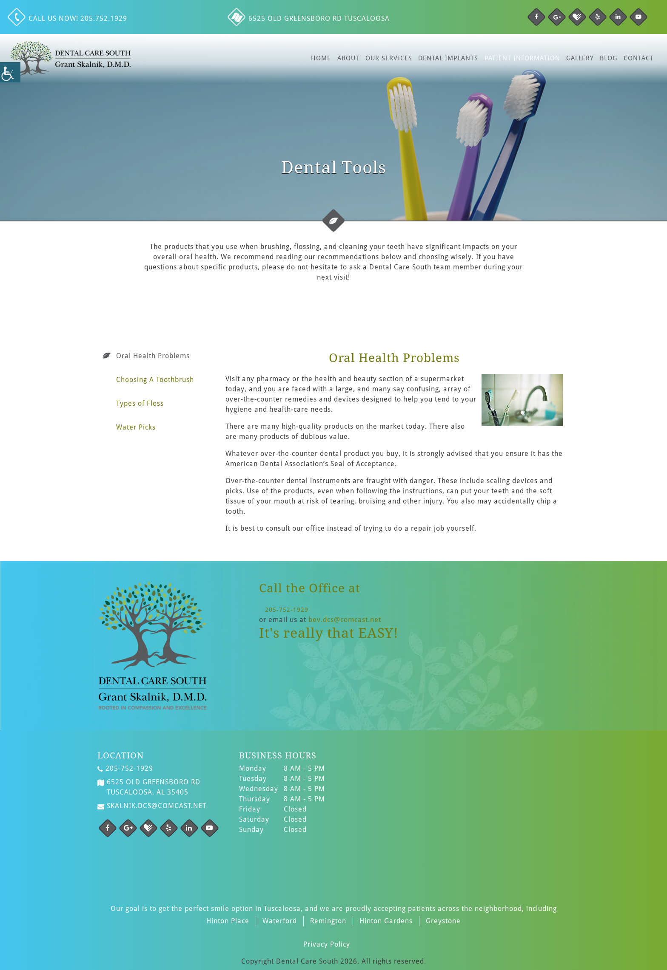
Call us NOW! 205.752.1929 (68, 18)
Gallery (580, 58)
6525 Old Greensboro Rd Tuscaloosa (310, 18)
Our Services (388, 58)
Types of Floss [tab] (140, 403)
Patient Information (522, 58)
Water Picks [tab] (136, 427)
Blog (608, 58)
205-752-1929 (286, 609)
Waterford (279, 921)
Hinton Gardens (386, 921)
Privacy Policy (326, 944)
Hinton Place (227, 921)
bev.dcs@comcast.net (344, 620)
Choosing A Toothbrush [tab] (155, 380)
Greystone (443, 921)
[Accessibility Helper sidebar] (10, 72)
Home (321, 58)
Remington (328, 921)
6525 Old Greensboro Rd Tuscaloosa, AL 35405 (148, 787)
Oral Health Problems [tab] (153, 356)
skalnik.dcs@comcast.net (151, 806)
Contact (639, 58)
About (348, 58)
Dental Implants (448, 58)
